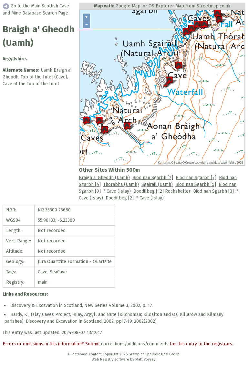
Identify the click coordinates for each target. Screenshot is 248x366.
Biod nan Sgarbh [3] (213, 191)
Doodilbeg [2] (120, 198)
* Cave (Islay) (117, 191)
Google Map (128, 6)
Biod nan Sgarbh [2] (152, 177)
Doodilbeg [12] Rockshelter (162, 191)
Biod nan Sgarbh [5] (195, 184)
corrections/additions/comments (135, 344)
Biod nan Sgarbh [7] (196, 177)
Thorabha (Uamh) (121, 184)
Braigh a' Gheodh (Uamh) (104, 177)
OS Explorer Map (166, 6)
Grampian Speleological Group (154, 354)
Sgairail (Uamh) (157, 184)
